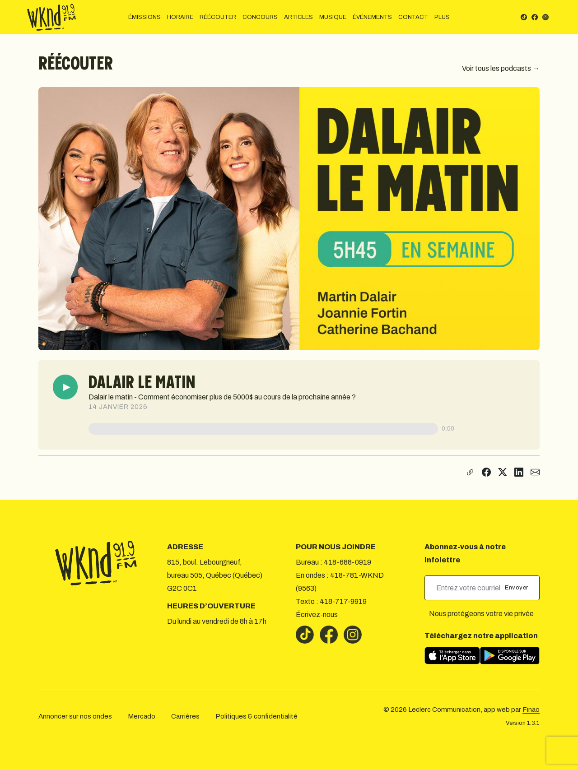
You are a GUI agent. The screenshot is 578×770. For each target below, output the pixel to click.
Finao (531, 709)
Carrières (185, 716)
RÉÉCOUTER (218, 17)
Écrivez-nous (317, 614)
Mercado (141, 716)
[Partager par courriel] (535, 472)
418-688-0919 (347, 562)
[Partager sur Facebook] (486, 472)
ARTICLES (298, 17)
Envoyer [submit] (517, 587)
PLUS (442, 17)
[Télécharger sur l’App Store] (452, 655)
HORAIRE (180, 17)
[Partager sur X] (502, 472)
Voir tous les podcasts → (501, 68)
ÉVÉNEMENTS (372, 17)
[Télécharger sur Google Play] (510, 655)
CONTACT (413, 17)
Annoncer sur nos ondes (75, 716)
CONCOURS (260, 17)
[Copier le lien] (469, 472)
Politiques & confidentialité (256, 716)
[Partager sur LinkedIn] (518, 472)
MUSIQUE (332, 17)
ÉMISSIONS (144, 17)
